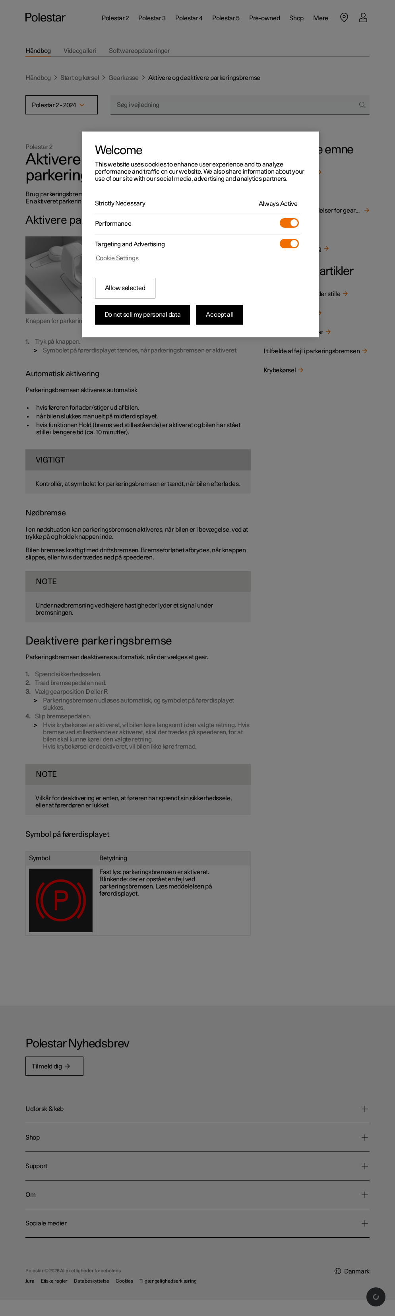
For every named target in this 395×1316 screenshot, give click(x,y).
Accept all (219, 315)
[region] (200, 234)
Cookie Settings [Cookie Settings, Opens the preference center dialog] (117, 258)
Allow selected (125, 288)
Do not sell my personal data (143, 315)
